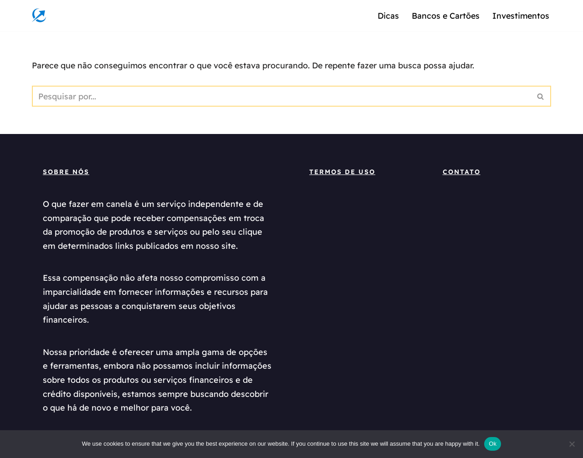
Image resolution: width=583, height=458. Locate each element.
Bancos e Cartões (443, 15)
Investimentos (520, 15)
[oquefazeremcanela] (41, 15)
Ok (492, 443)
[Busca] (281, 97)
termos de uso (342, 173)
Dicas (386, 15)
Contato (462, 173)
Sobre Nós (66, 173)
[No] (571, 443)
